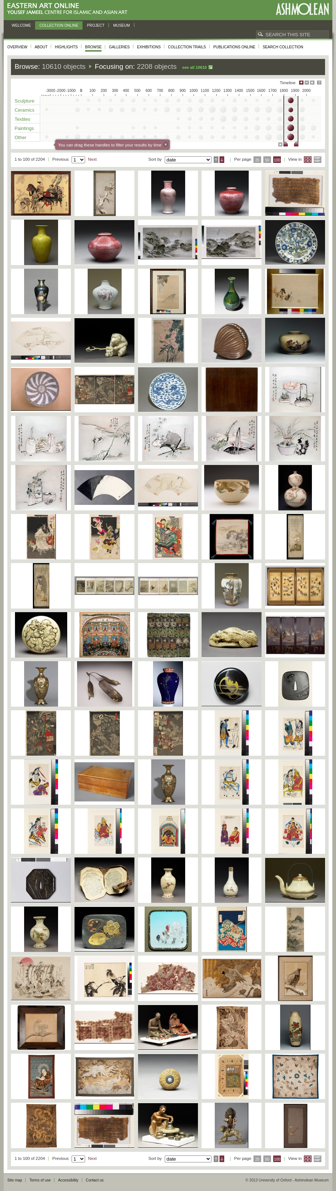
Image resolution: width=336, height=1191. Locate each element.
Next (92, 159)
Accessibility (68, 1180)
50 (267, 160)
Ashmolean (302, 9)
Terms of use (40, 1180)
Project (95, 25)
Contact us (95, 1180)
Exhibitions (149, 47)
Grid (308, 159)
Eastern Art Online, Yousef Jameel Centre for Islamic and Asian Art (69, 9)
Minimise (307, 83)
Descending (221, 159)
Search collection (283, 47)
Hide (312, 83)
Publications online (234, 47)
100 (277, 160)
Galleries (119, 47)
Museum (121, 25)
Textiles (22, 119)
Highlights (66, 47)
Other (20, 137)
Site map (14, 1180)
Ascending (216, 159)
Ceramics (24, 110)
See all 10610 (194, 67)
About (41, 47)
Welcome (21, 25)
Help (319, 83)
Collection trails (187, 47)
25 (257, 160)
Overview (17, 47)
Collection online (58, 25)
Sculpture (24, 101)
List (317, 159)
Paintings (24, 128)
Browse (93, 47)
